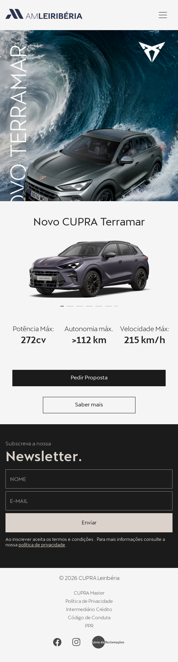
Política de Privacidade (89, 601)
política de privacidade (42, 544)
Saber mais (89, 404)
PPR (89, 625)
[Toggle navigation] (163, 15)
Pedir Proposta (89, 377)
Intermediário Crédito (89, 609)
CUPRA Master (89, 593)
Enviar (89, 522)
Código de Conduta (89, 617)
